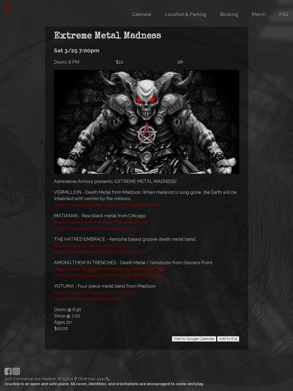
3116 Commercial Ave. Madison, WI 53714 (39, 379)
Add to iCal (228, 339)
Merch (259, 14)
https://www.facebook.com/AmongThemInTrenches (109, 269)
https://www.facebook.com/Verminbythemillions (106, 205)
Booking (229, 14)
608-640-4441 (92, 379)
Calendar (142, 14)
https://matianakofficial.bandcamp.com (94, 228)
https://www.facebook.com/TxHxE (91, 245)
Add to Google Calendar (194, 339)
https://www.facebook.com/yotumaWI (95, 292)
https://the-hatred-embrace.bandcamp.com (100, 251)
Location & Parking (186, 14)
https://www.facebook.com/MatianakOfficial (100, 222)
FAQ (284, 14)
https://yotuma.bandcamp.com (87, 298)
